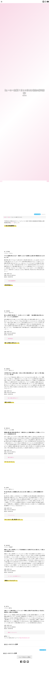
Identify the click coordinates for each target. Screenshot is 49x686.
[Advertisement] (24, 666)
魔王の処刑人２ (11, 457)
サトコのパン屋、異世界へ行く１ (14, 576)
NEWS (24, 95)
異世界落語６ (10, 338)
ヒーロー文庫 (37, 214)
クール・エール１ (11, 515)
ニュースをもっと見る (24, 657)
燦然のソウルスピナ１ (12, 632)
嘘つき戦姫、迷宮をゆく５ (13, 398)
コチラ (12, 222)
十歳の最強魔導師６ (12, 280)
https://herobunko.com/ (25, 637)
